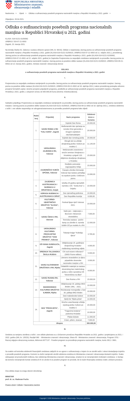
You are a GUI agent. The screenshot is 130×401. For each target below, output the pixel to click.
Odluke (20, 385)
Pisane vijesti (10, 385)
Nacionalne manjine (32, 385)
